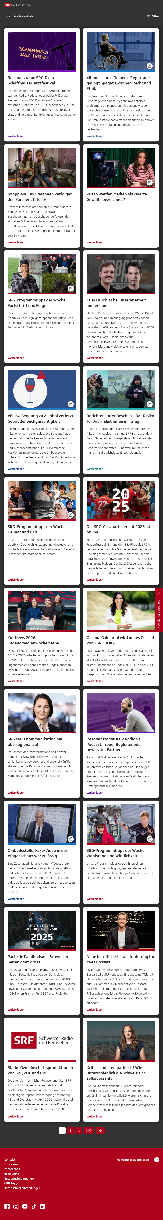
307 (89, 1130)
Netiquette (11, 1173)
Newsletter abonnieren (138, 1159)
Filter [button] (152, 16)
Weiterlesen (16, 136)
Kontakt (9, 1159)
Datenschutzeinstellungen (22, 1188)
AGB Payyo (11, 1183)
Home (7, 16)
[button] (157, 5)
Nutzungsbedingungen (19, 1178)
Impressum (12, 1164)
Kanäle (17, 16)
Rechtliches (12, 1169)
